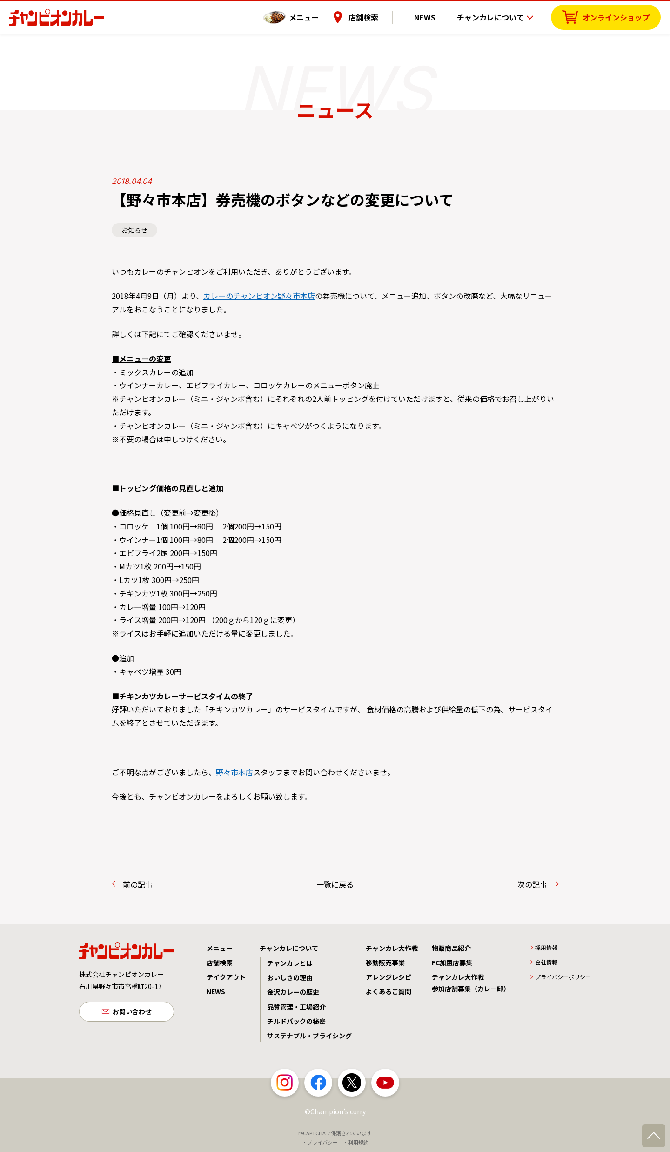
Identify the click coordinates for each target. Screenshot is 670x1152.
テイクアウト (226, 977)
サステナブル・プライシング (309, 1035)
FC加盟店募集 (452, 962)
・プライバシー (320, 1142)
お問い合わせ (132, 1012)
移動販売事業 (385, 962)
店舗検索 (378, 16)
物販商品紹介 (451, 948)
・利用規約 (355, 1142)
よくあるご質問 (388, 991)
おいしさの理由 (290, 977)
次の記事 (532, 884)
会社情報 (546, 962)
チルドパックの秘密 (296, 1021)
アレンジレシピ (388, 977)
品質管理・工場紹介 (296, 1006)
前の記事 (138, 884)
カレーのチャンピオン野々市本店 (259, 295)
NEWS (432, 16)
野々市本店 (234, 772)
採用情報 (546, 947)
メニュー (319, 16)
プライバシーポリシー (563, 977)
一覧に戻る (335, 884)
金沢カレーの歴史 (293, 991)
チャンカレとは (290, 963)
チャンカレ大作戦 (392, 948)
